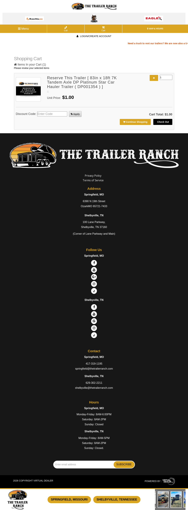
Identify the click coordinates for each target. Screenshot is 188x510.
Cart (103, 29)
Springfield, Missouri (69, 499)
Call (66, 29)
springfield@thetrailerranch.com (94, 368)
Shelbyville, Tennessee (117, 499)
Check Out (163, 122)
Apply (75, 114)
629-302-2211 (94, 382)
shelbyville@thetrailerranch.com (94, 387)
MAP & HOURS (155, 29)
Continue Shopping (135, 122)
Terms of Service (93, 180)
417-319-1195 (94, 363)
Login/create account (94, 36)
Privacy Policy (93, 175)
